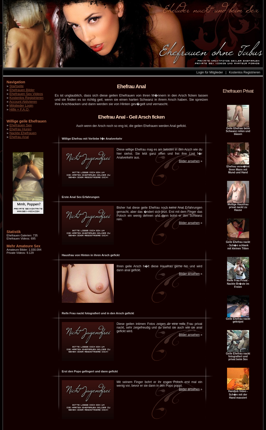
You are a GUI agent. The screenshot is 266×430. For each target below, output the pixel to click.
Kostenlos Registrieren (244, 72)
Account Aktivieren (23, 102)
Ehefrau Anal (19, 137)
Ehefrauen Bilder (22, 90)
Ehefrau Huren (20, 129)
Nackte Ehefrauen (22, 133)
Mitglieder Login (21, 105)
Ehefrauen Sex (20, 125)
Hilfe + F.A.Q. (19, 109)
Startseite (16, 86)
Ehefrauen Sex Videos (26, 94)
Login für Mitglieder (209, 72)
